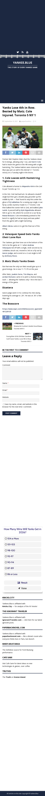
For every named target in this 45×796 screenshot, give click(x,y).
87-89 (10, 568)
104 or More (13, 538)
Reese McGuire (8, 215)
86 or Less (12, 574)
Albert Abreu (7, 226)
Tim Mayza (28, 274)
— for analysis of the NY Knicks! (19, 606)
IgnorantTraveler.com (11, 620)
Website (5, 397)
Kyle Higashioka (27, 210)
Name (5, 383)
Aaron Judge (7, 253)
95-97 (10, 556)
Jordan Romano (9, 277)
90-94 (10, 562)
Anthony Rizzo (11, 256)
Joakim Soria (17, 274)
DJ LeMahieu (14, 202)
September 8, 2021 (11, 121)
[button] (41, 100)
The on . (14, 677)
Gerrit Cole (36, 162)
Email (4, 390)
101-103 (11, 544)
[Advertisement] (22, 24)
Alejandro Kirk (28, 186)
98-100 (11, 550)
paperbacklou (26, 121)
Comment (6, 365)
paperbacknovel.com (11, 636)
